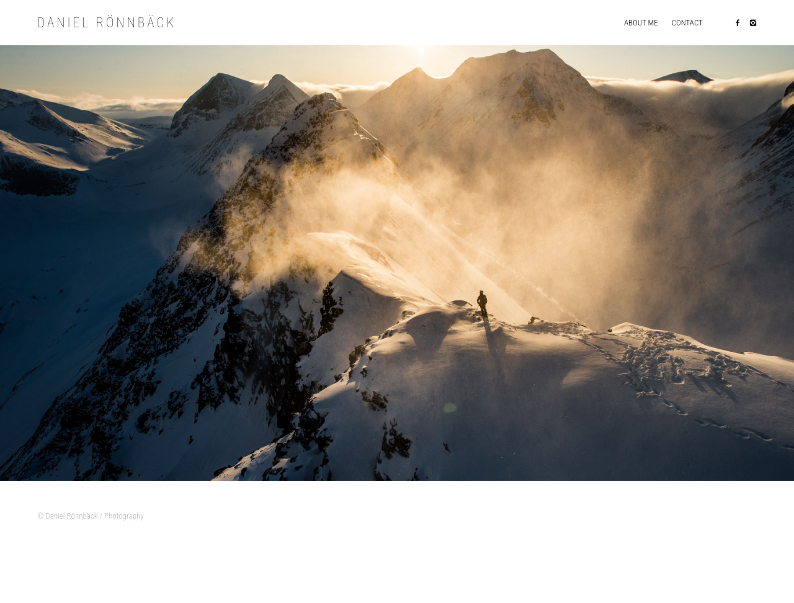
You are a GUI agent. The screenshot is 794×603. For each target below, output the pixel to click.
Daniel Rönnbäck (113, 23)
